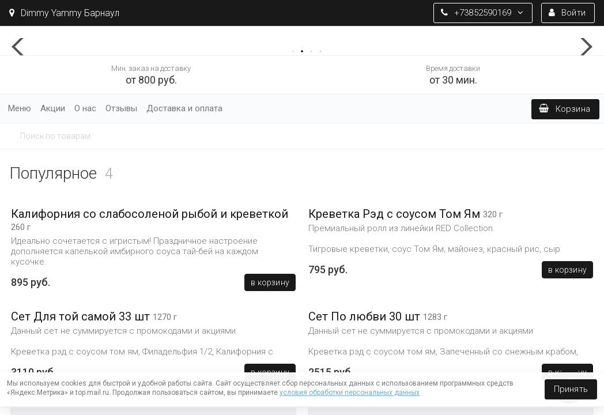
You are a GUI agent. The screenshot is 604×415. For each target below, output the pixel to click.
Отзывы (121, 108)
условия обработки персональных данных (350, 392)
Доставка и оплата (184, 108)
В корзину (270, 282)
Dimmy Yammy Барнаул (64, 12)
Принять (571, 389)
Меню (19, 108)
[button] (23, 46)
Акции (52, 108)
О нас (85, 108)
